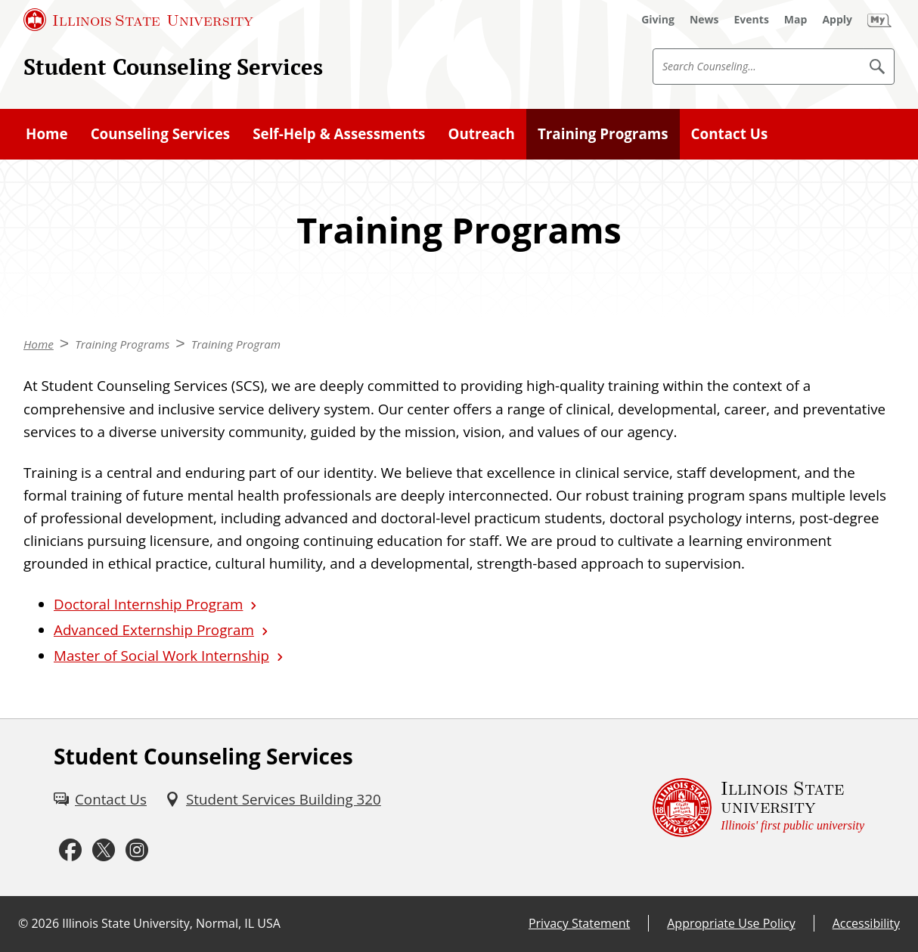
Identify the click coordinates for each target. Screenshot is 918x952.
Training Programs (603, 134)
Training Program (236, 344)
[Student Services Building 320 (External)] (273, 799)
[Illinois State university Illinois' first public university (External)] (758, 808)
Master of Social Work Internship (161, 655)
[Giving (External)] (658, 19)
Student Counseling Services (173, 66)
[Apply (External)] (837, 19)
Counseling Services (160, 134)
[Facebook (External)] (70, 851)
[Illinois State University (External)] (138, 19)
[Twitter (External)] (103, 851)
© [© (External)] (23, 923)
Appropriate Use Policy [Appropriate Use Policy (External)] (731, 923)
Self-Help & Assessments (339, 134)
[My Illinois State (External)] (879, 19)
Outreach (481, 134)
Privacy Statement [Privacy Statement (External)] (579, 923)
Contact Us (729, 134)
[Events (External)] (751, 19)
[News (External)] (704, 19)
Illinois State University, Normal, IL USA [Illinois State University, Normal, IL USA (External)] (171, 923)
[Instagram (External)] (137, 851)
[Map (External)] (796, 19)
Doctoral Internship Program (148, 604)
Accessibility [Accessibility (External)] (866, 923)
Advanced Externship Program (154, 630)
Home (47, 134)
